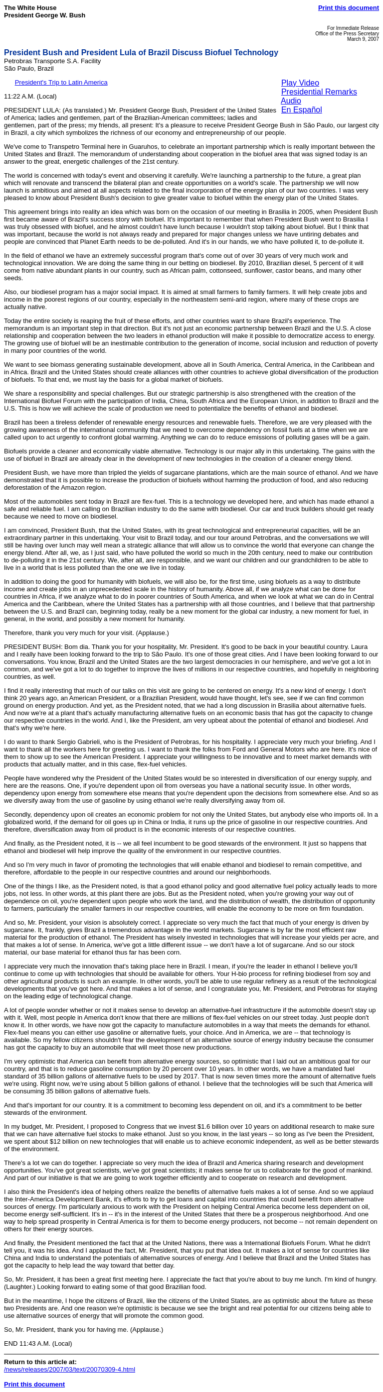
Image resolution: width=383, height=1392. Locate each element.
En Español (301, 110)
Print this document (348, 7)
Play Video (300, 83)
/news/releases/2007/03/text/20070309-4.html (69, 1369)
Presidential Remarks (319, 92)
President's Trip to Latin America (61, 82)
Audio (291, 101)
